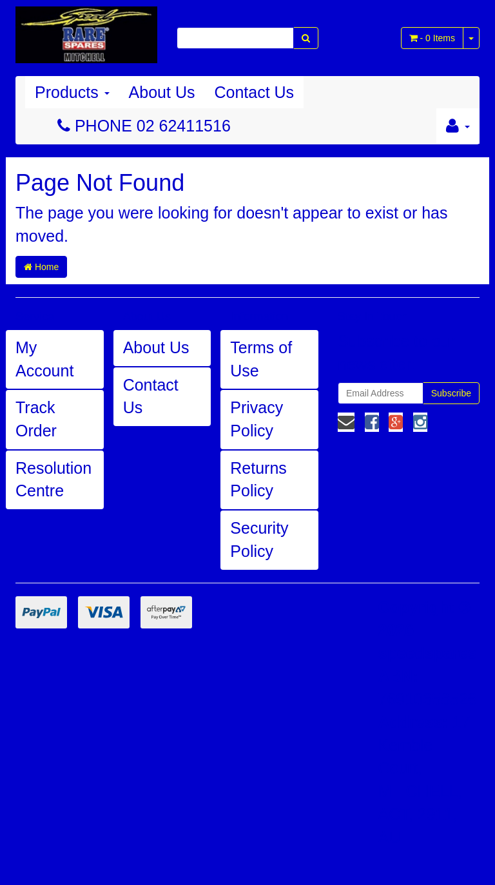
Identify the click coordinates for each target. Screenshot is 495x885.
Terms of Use (261, 359)
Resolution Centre (53, 479)
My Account (44, 359)
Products (72, 92)
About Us (162, 92)
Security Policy (259, 539)
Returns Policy (258, 479)
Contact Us (254, 92)
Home (41, 267)
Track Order (36, 419)
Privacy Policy (256, 419)
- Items (432, 38)
